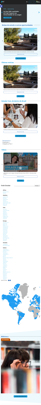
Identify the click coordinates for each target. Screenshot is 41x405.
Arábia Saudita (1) (6, 250)
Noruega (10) (5, 235)
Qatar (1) (4, 270)
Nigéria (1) (5, 267)
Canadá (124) (5, 199)
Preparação (6, 142)
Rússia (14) (5, 215)
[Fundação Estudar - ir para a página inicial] (38, 2)
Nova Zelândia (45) (6, 245)
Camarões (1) (5, 253)
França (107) (5, 230)
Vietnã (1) (4, 279)
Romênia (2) (5, 273)
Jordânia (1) (5, 266)
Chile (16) (4, 200)
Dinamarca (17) (5, 226)
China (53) (5, 209)
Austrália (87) (5, 244)
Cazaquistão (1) (5, 254)
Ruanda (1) (5, 274)
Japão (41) (5, 212)
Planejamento (6, 140)
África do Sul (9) (6, 191)
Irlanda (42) (5, 233)
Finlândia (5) (5, 229)
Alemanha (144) (6, 222)
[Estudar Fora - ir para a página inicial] (3, 2)
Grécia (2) (4, 260)
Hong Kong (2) (5, 261)
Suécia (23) (5, 239)
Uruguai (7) (5, 205)
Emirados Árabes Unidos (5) (8, 257)
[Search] (34, 2)
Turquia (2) (5, 218)
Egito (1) (4, 256)
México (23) (5, 204)
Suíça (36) (4, 240)
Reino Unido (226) (6, 238)
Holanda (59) (5, 232)
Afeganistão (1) (5, 249)
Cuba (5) (4, 255)
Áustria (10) (5, 223)
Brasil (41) (5, 251)
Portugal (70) (5, 236)
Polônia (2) (5, 269)
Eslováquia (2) (5, 227)
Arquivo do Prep (10, 8)
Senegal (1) (5, 275)
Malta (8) (4, 193)
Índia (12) (4, 263)
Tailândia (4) (5, 217)
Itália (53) (4, 234)
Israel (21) (4, 211)
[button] (27, 2)
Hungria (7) (5, 262)
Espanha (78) (5, 228)
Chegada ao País (7, 144)
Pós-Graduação (5, 339)
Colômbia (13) (5, 201)
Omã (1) (4, 268)
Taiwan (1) (5, 276)
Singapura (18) (5, 216)
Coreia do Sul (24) (6, 210)
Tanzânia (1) (5, 277)
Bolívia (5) (4, 198)
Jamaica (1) (5, 264)
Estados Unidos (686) (6, 202)
